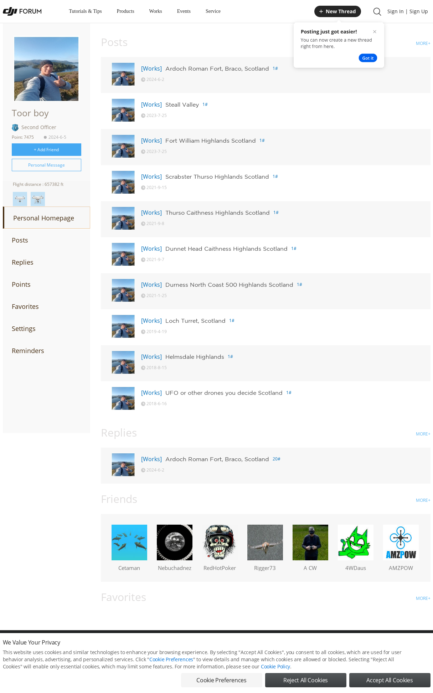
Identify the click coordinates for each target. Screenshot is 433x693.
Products (125, 11)
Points (21, 284)
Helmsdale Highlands (194, 356)
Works (155, 11)
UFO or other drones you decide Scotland (224, 392)
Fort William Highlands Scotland (210, 140)
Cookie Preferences (171, 665)
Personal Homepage (43, 218)
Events (184, 11)
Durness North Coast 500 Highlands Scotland (229, 284)
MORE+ (423, 43)
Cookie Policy (275, 672)
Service (213, 11)
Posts (20, 240)
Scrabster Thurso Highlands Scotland (217, 176)
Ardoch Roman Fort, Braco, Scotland (217, 68)
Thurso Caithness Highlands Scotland (217, 212)
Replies (22, 262)
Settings (24, 328)
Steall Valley (182, 104)
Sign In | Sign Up (407, 11)
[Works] (151, 68)
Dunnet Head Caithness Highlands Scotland (226, 248)
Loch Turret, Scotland (195, 320)
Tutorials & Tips (85, 11)
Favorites (25, 306)
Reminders (28, 350)
